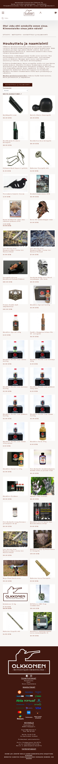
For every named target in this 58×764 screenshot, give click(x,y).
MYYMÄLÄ (29, 723)
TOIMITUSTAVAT (28, 678)
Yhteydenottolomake (11, 6)
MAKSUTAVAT (29, 687)
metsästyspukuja (35, 60)
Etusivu (6, 34)
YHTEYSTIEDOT (29, 749)
